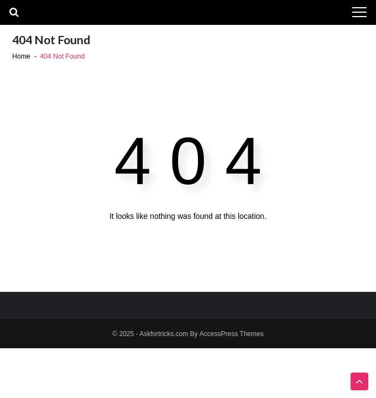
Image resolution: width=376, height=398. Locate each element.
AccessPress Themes (232, 334)
